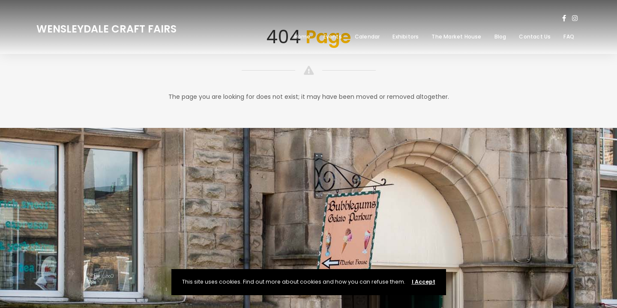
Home (302, 36)
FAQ (568, 36)
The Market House (456, 36)
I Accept (423, 281)
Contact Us (535, 36)
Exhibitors (405, 36)
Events (332, 36)
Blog (500, 36)
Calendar (367, 36)
